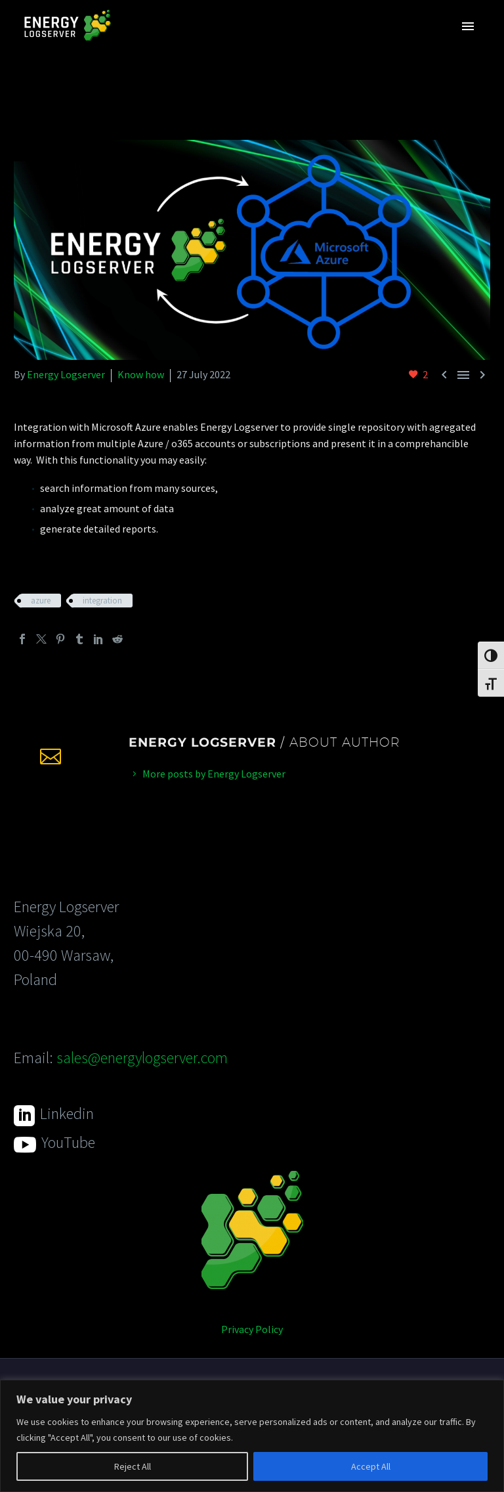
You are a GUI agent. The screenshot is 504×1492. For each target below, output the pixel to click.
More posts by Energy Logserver (213, 773)
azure (41, 600)
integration (102, 600)
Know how (140, 374)
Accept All (370, 1466)
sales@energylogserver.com (142, 1057)
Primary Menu (468, 26)
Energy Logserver (66, 374)
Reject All (132, 1466)
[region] (252, 1436)
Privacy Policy (252, 1329)
